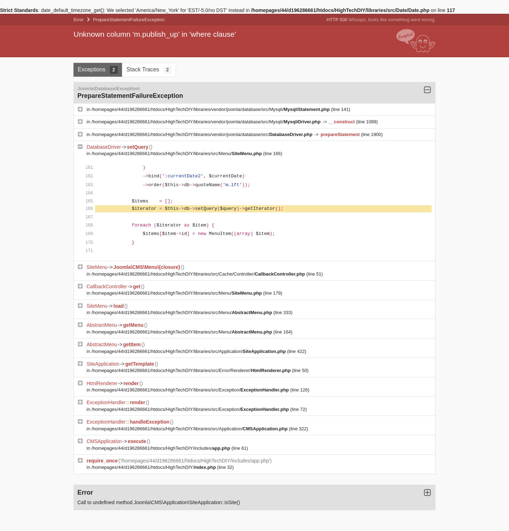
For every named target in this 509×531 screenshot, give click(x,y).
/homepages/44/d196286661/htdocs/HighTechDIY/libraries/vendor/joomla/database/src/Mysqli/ (211, 109)
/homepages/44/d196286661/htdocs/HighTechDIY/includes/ (162, 448)
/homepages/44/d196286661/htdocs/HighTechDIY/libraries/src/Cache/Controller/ (199, 274)
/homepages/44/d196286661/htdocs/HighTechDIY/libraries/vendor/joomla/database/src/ (203, 134)
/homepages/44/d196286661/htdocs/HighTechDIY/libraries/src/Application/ (189, 351)
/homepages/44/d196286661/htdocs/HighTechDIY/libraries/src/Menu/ (177, 153)
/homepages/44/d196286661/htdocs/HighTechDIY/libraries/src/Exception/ (191, 390)
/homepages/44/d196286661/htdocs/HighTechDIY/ (154, 467)
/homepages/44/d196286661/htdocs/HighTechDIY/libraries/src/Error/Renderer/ (192, 370)
